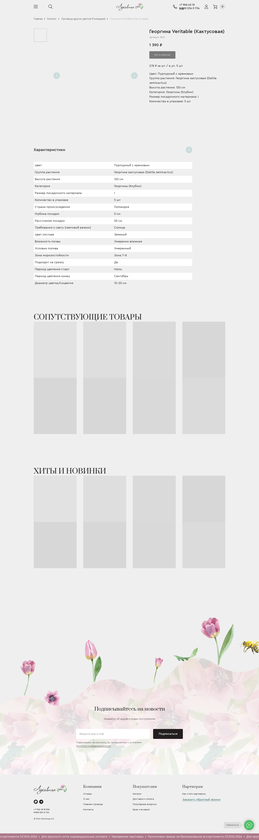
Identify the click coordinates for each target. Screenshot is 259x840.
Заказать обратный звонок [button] (201, 799)
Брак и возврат (141, 809)
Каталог (51, 19)
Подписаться (168, 733)
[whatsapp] (36, 802)
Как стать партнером (194, 794)
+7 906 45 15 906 (42, 809)
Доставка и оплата (143, 799)
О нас (86, 799)
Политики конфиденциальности (93, 746)
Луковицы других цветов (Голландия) (83, 19)
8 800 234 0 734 (189, 8)
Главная (38, 19)
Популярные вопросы (145, 804)
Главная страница (93, 804)
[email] (113, 734)
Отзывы (87, 794)
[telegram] (41, 802)
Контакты (88, 809)
